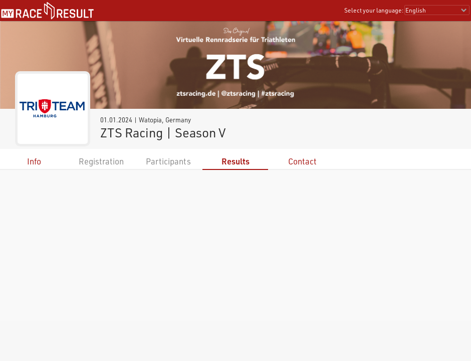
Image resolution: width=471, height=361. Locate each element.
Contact (302, 161)
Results (235, 161)
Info (34, 161)
